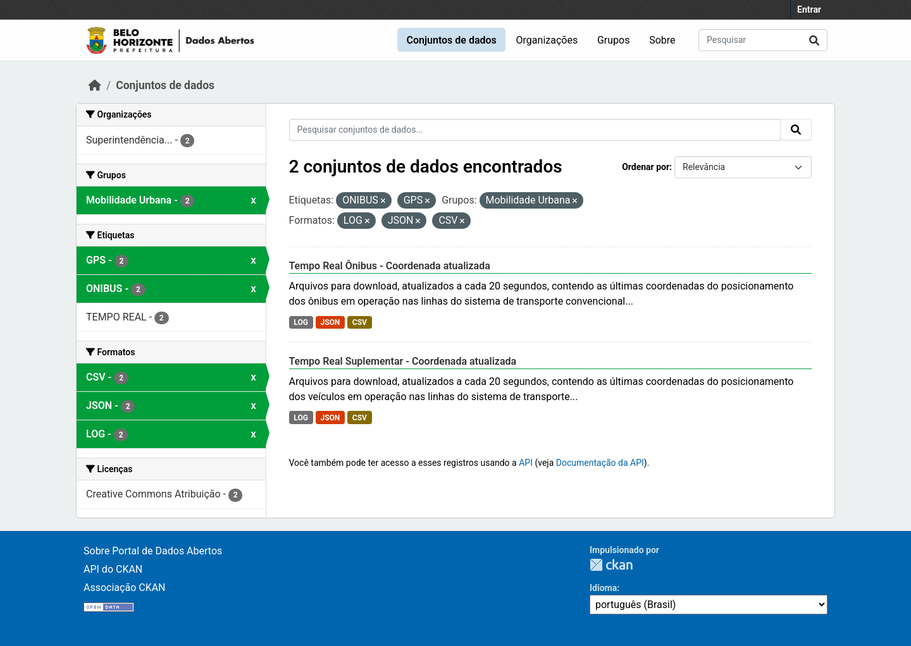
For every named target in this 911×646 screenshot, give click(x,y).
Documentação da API (600, 463)
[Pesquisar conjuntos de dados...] (762, 40)
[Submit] (814, 40)
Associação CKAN (125, 588)
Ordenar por (645, 167)
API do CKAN (113, 569)
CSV (359, 322)
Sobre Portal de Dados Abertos (153, 551)
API (526, 463)
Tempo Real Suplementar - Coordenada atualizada (403, 361)
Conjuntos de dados (451, 40)
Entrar (809, 9)
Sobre (662, 40)
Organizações (547, 40)
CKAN (611, 564)
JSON (330, 322)
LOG (301, 322)
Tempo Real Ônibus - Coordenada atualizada (389, 266)
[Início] (95, 85)
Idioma (603, 588)
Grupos (613, 40)
